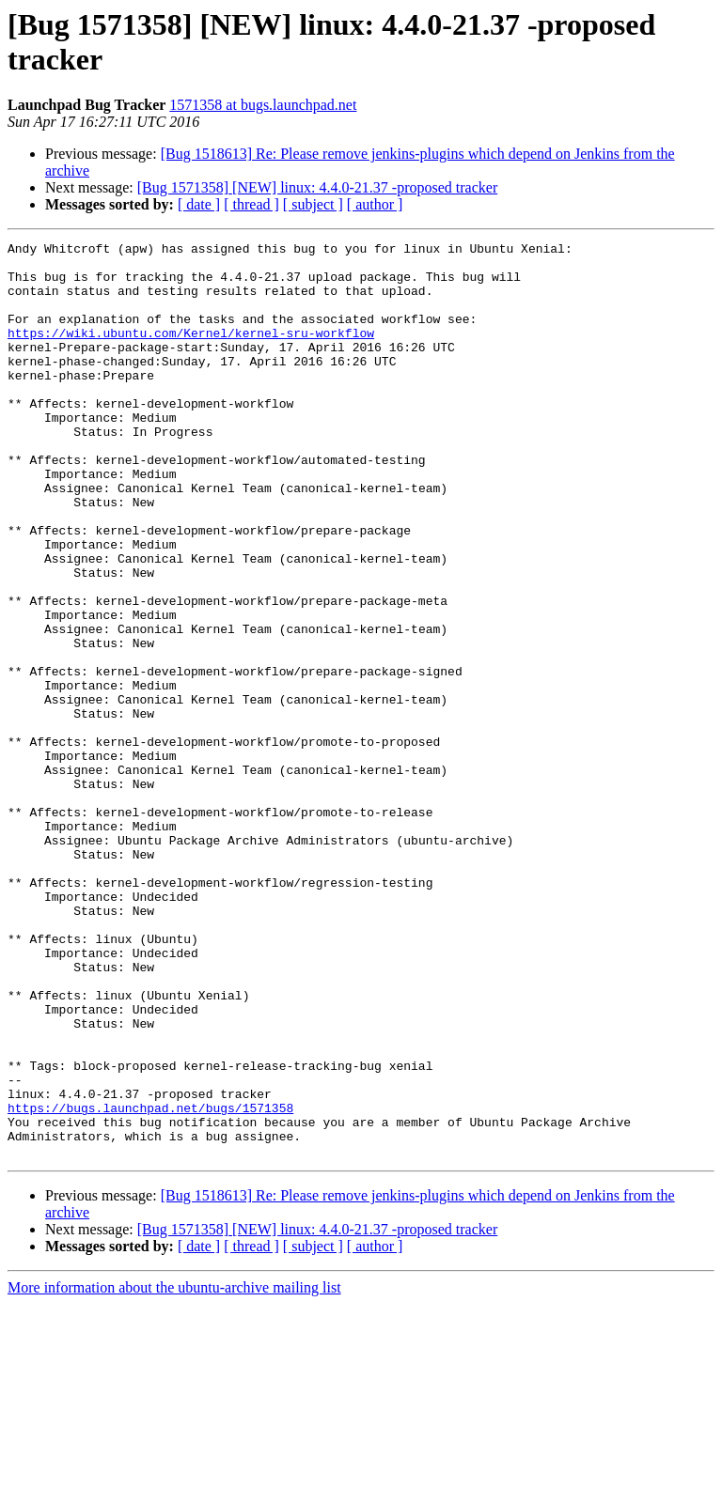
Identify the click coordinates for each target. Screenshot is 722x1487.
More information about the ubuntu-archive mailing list (174, 1471)
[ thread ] (251, 204)
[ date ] (199, 204)
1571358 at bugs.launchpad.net (262, 105)
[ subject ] (313, 204)
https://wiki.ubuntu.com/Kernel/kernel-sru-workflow (191, 352)
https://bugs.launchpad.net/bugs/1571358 (150, 1282)
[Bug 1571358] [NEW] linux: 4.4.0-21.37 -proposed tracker (317, 187)
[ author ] (375, 204)
